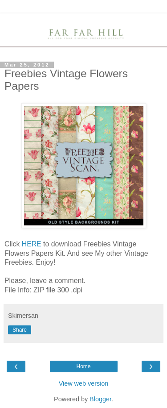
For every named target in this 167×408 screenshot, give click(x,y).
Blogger (100, 399)
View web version (84, 383)
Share (19, 330)
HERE (31, 244)
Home (83, 366)
